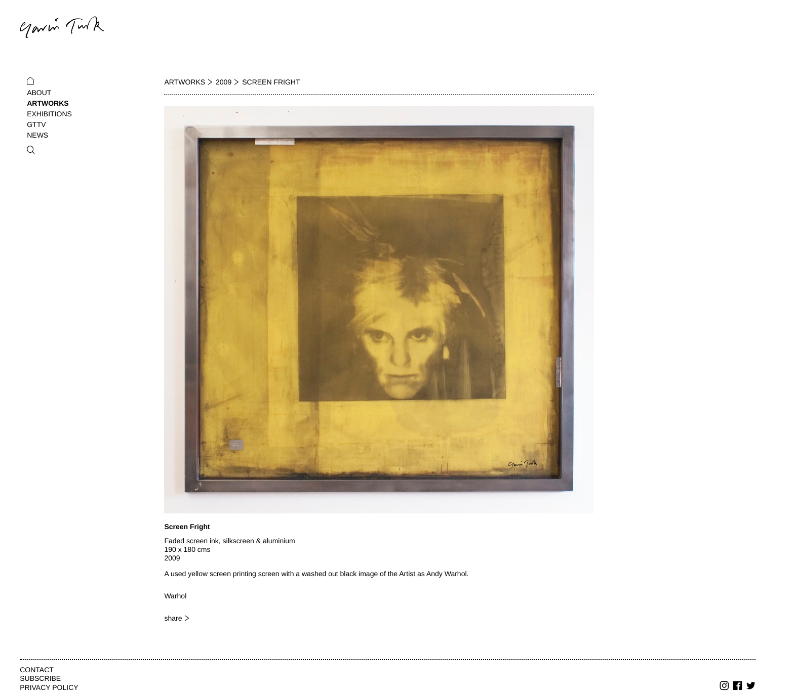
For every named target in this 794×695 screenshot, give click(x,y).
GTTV (36, 124)
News (37, 135)
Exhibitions (49, 114)
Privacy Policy (49, 687)
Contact (37, 670)
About (39, 93)
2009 (223, 82)
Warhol (175, 596)
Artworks (47, 103)
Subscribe (40, 678)
